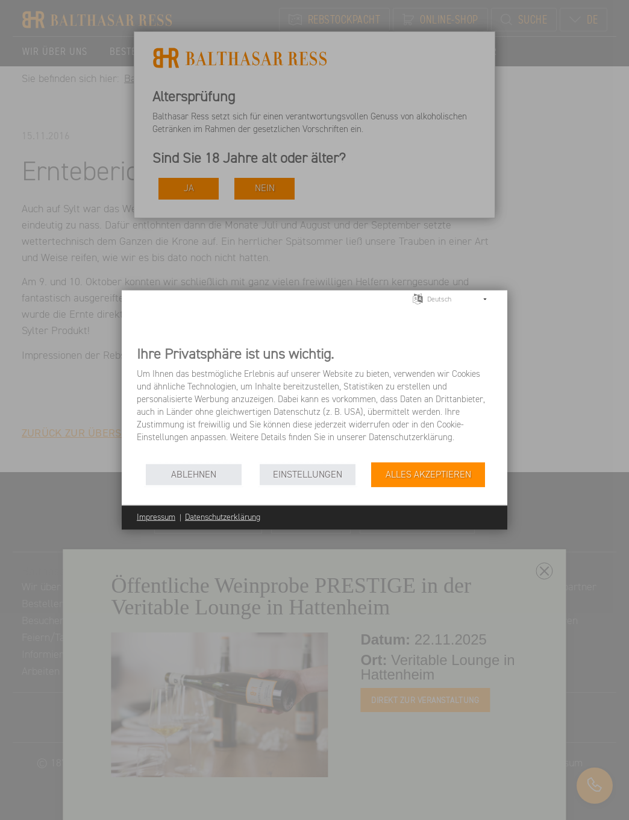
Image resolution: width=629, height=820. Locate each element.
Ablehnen (193, 474)
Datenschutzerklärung (222, 517)
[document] (314, 403)
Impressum (156, 517)
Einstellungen (307, 474)
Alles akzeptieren (428, 474)
